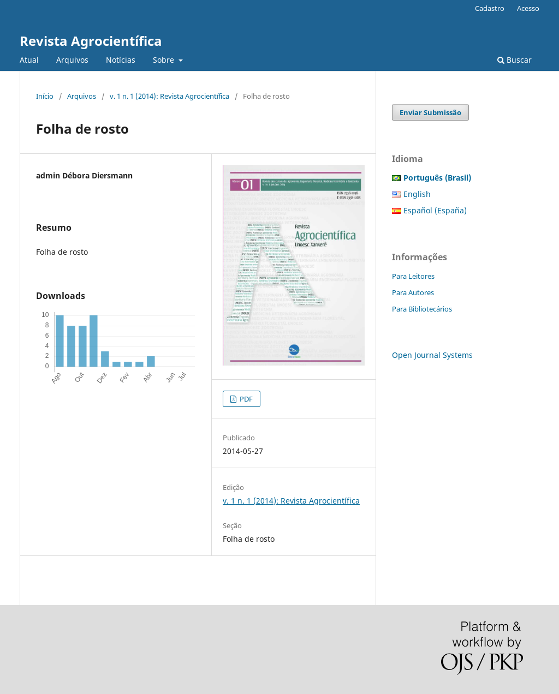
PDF (245, 399)
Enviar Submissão (430, 112)
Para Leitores (413, 276)
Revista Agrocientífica (91, 41)
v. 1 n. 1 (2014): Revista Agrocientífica (169, 96)
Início (44, 96)
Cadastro (489, 8)
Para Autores (413, 292)
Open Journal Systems (432, 355)
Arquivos (72, 60)
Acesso (528, 8)
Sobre (164, 60)
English (417, 194)
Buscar (514, 60)
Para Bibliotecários (422, 309)
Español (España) (435, 210)
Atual (29, 60)
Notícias (120, 60)
